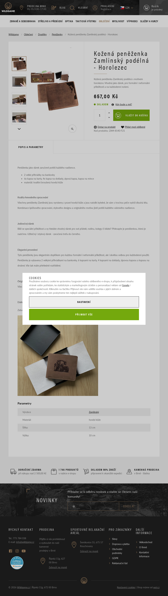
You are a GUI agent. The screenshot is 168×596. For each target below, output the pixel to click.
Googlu (125, 285)
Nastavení (84, 302)
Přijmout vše (84, 314)
